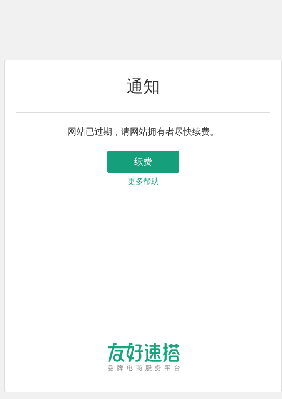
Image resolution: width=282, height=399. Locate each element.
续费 (143, 161)
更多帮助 (143, 181)
